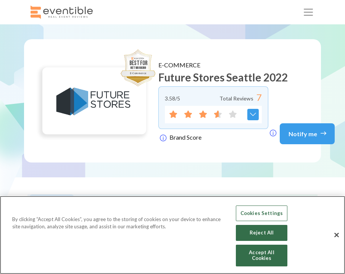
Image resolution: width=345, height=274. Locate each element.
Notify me (307, 133)
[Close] (336, 235)
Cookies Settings (261, 213)
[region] (172, 235)
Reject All (262, 232)
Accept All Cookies (261, 255)
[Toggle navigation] (308, 12)
